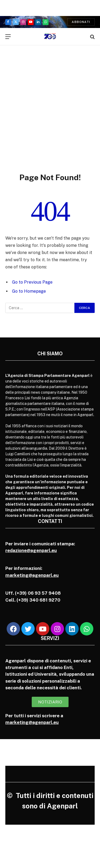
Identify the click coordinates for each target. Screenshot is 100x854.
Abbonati (81, 21)
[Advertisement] (50, 120)
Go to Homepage (29, 291)
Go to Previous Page (32, 282)
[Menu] (8, 37)
